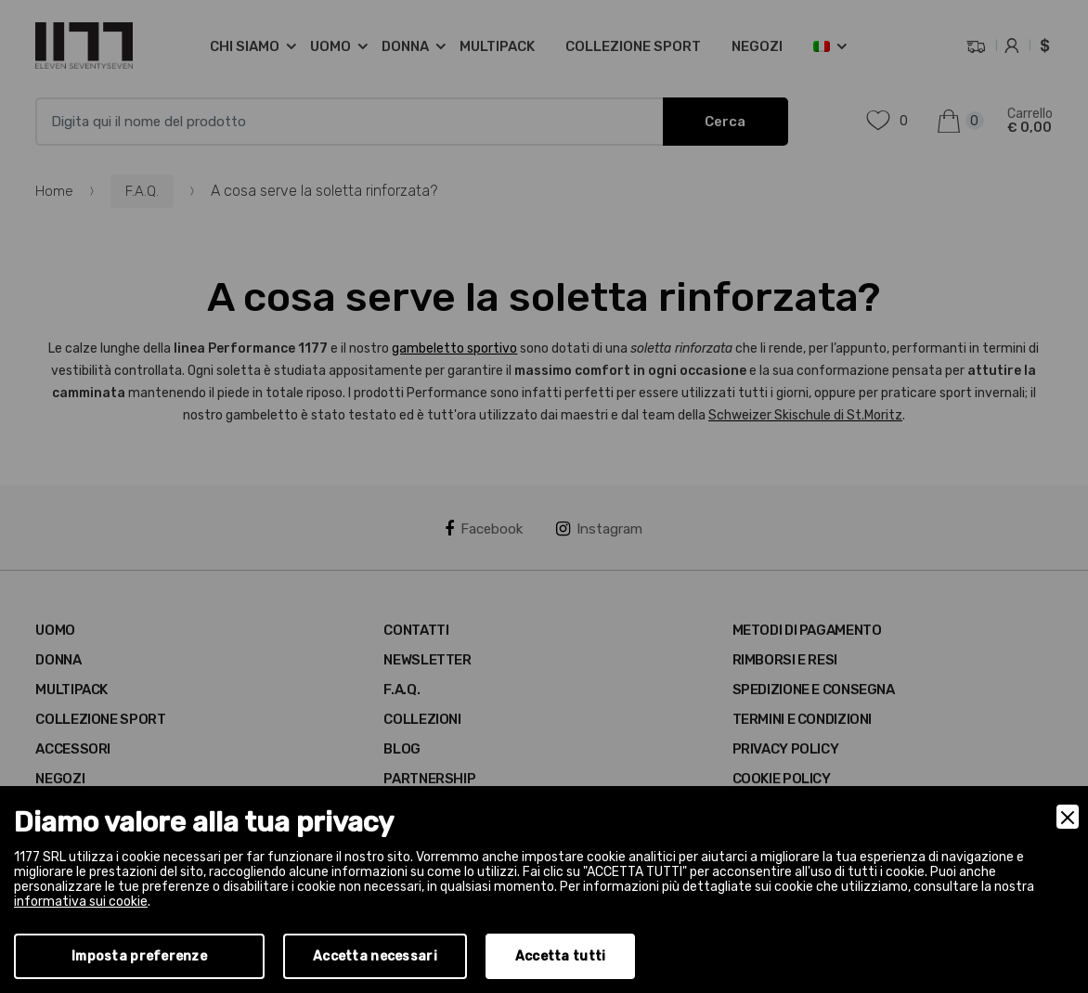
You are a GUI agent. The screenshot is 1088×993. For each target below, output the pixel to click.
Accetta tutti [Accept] (560, 956)
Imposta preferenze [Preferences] (139, 956)
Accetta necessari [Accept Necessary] (375, 956)
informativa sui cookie (81, 901)
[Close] (1067, 817)
